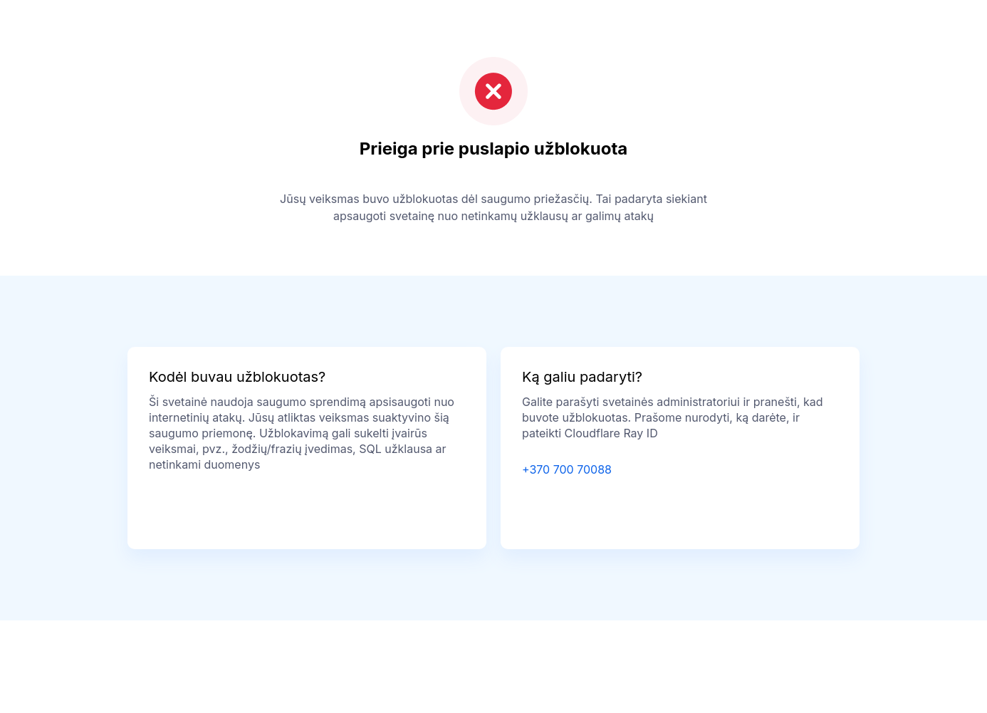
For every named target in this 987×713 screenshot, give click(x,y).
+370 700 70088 (567, 469)
